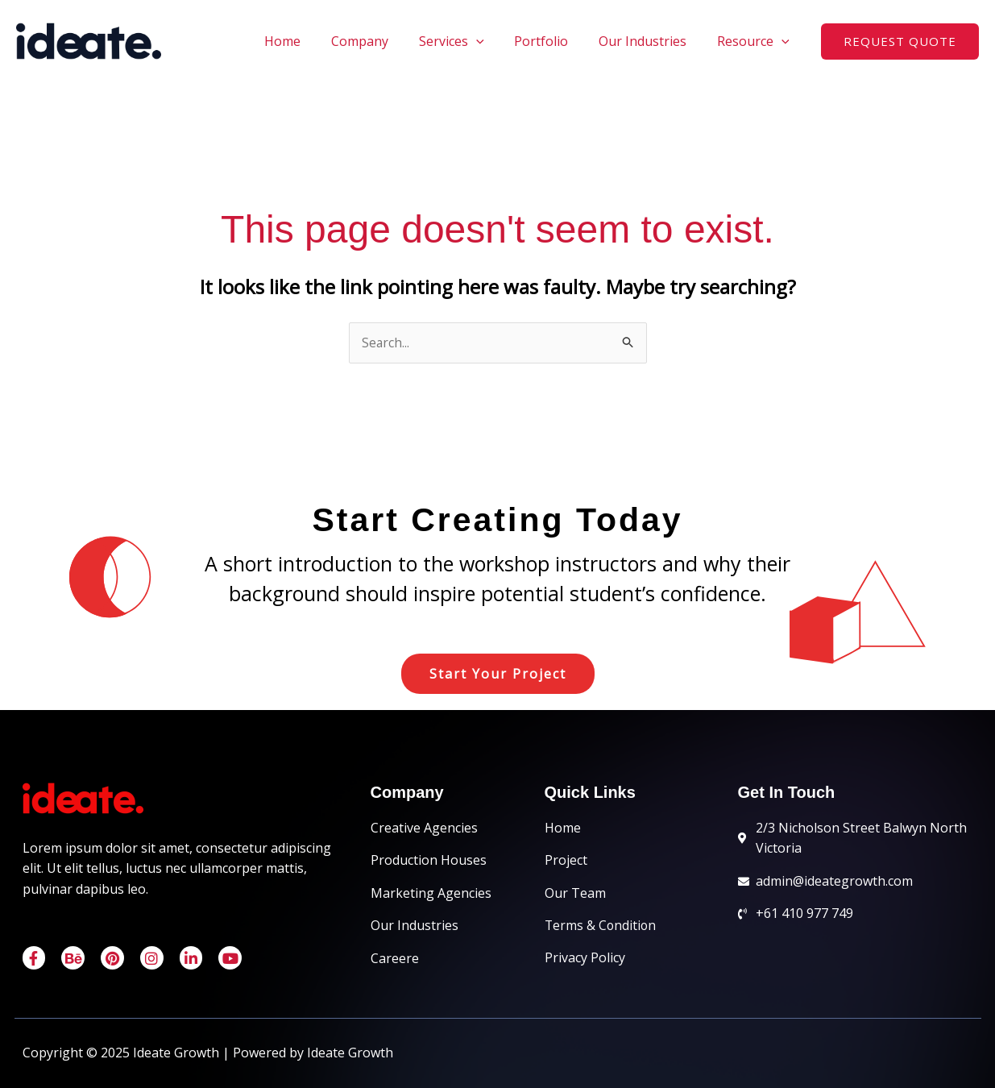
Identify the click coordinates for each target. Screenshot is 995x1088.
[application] (493, 41)
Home (309, 41)
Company (381, 41)
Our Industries (650, 41)
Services (468, 41)
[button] (900, 41)
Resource (755, 41)
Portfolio (553, 41)
